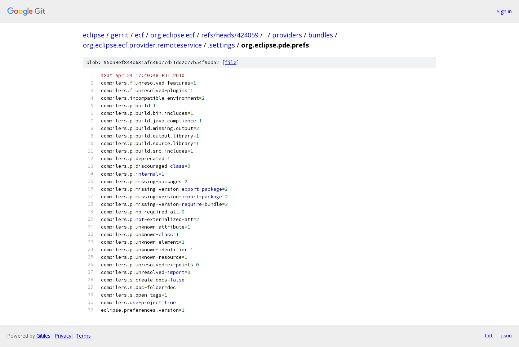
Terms (83, 335)
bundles (320, 35)
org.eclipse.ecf (172, 35)
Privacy (63, 335)
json (506, 335)
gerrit (120, 35)
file (230, 62)
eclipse (94, 35)
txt (488, 335)
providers (287, 35)
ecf (139, 35)
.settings (221, 45)
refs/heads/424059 (229, 35)
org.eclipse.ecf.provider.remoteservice (142, 45)
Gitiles (43, 335)
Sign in (504, 11)
